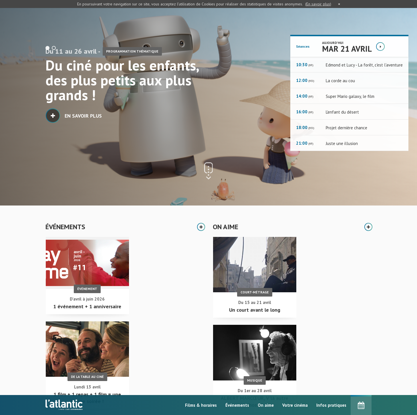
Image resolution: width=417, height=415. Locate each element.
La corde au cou (340, 80)
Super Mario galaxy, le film (350, 96)
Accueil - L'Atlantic (64, 366)
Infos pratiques (331, 405)
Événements (237, 405)
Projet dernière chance (346, 127)
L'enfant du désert (342, 112)
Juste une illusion (342, 143)
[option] (208, 103)
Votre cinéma (295, 405)
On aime (266, 405)
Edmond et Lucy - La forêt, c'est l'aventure (364, 65)
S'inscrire (310, 390)
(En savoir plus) (318, 4)
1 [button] (47, 48)
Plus (201, 227)
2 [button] (54, 48)
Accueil (180, 375)
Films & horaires (201, 405)
